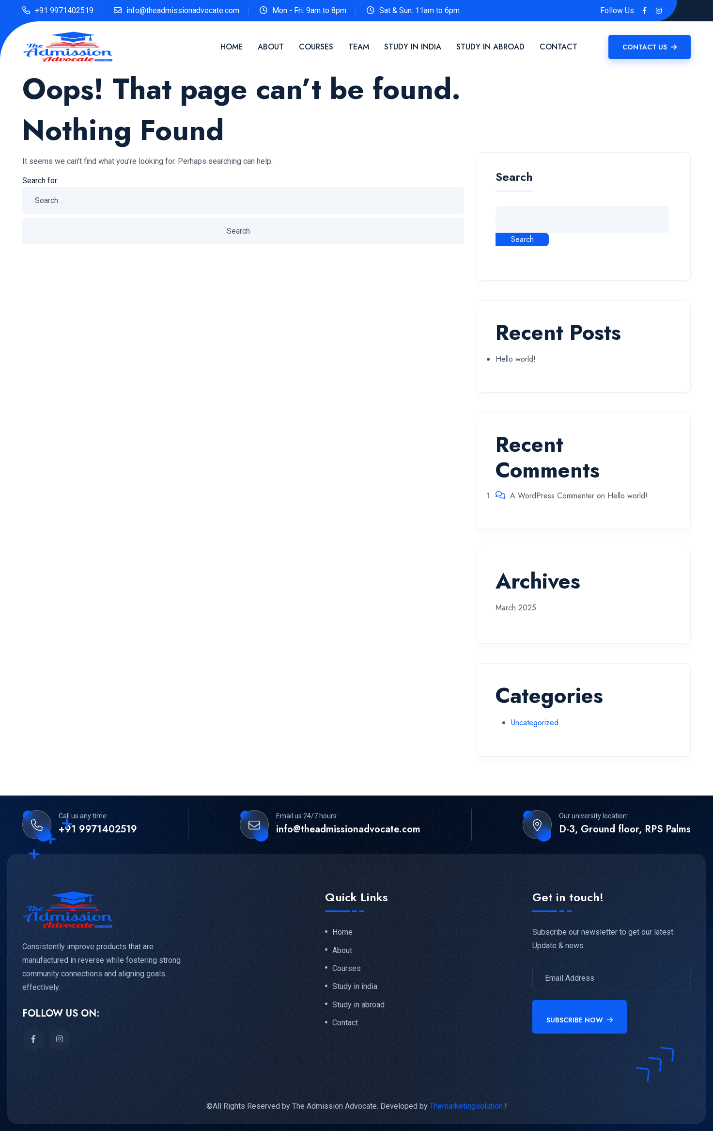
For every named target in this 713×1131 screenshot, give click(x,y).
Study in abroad (358, 1008)
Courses (316, 46)
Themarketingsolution (466, 1106)
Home (231, 46)
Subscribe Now (579, 1020)
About (271, 46)
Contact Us (649, 47)
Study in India (412, 46)
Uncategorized (534, 722)
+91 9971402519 (64, 10)
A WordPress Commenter (552, 495)
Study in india (354, 989)
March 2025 (516, 607)
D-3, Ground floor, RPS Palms (625, 829)
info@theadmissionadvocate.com (182, 10)
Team (358, 46)
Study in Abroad (490, 46)
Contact (558, 46)
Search (514, 178)
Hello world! (516, 359)
